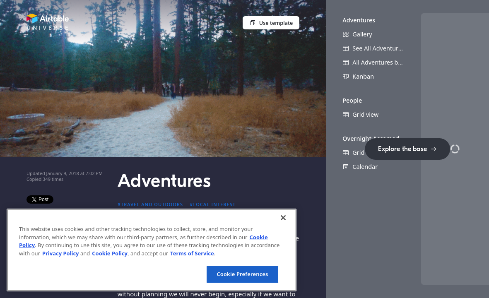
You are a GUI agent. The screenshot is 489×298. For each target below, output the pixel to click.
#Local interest (213, 204)
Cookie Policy (110, 253)
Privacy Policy (60, 253)
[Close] (283, 218)
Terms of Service (192, 253)
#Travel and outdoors (150, 204)
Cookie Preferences (242, 274)
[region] (151, 250)
